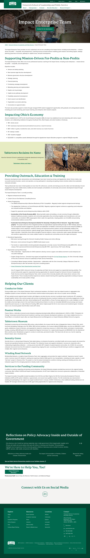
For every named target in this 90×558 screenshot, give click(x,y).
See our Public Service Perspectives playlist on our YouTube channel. (25, 461)
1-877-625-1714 (69, 533)
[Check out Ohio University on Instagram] (72, 550)
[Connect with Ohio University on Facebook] (70, 548)
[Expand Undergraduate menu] (37, 8)
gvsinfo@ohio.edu (70, 528)
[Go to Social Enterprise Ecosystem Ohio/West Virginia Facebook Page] (45, 494)
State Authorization (50, 544)
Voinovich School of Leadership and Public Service (45, 5)
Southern (47, 524)
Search (82, 1)
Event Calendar (30, 514)
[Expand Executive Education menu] (58, 8)
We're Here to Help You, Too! (25, 467)
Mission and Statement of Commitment (61, 543)
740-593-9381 (69, 531)
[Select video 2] (52, 455)
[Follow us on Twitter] (74, 536)
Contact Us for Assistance (44, 29)
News (27, 519)
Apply (70, 1)
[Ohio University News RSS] (82, 548)
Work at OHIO (29, 524)
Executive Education (52, 8)
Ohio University (14, 548)
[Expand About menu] (27, 8)
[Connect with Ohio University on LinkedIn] (74, 548)
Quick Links (62, 1)
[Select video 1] (19, 455)
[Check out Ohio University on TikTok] (80, 548)
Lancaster (47, 522)
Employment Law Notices (39, 543)
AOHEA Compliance (29, 543)
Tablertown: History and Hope (22, 163)
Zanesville (47, 527)
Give (76, 1)
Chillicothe (47, 517)
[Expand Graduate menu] (45, 8)
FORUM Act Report (49, 543)
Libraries (28, 522)
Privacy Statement (41, 544)
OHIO (6, 45)
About (24, 8)
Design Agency (60, 257)
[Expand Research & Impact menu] (70, 8)
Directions (68, 525)
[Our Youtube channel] (72, 536)
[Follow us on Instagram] (67, 537)
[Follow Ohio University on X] (78, 548)
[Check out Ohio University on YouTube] (76, 549)
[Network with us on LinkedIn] (70, 536)
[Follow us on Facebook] (65, 536)
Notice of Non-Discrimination (75, 543)
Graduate (41, 8)
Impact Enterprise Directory (14, 471)
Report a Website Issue (32, 527)
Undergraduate (33, 8)
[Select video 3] (78, 455)
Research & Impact (65, 8)
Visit (9, 524)
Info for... (53, 1)
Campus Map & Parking (13, 527)
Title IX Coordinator (58, 544)
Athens (47, 514)
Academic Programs (13, 519)
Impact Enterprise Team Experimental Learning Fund (25, 266)
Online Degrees (11, 522)
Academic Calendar (31, 517)
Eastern (47, 519)
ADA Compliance (21, 543)
